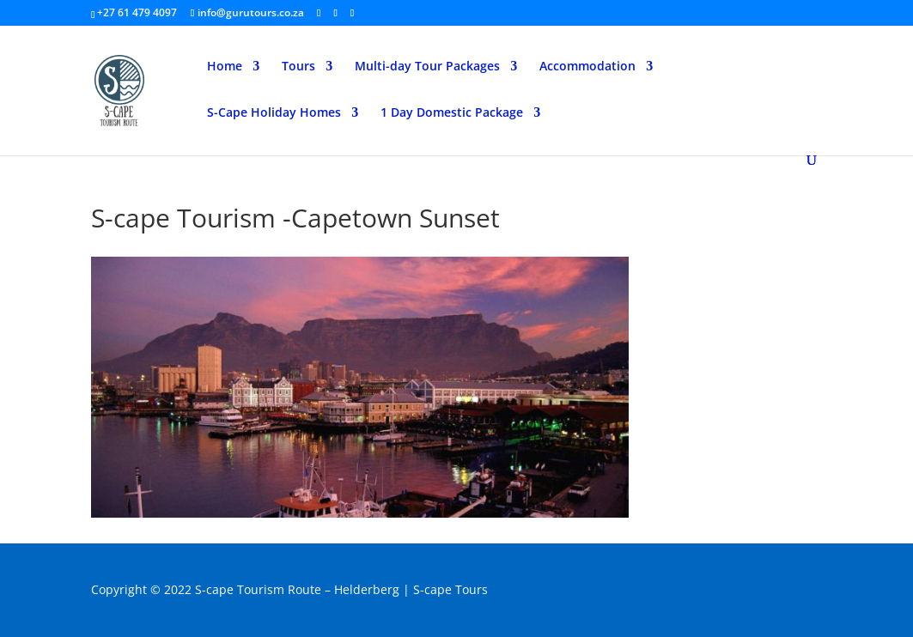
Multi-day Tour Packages (427, 67)
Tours (298, 67)
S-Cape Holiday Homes (274, 113)
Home (224, 67)
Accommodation (587, 67)
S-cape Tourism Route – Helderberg (297, 589)
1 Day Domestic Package (451, 113)
